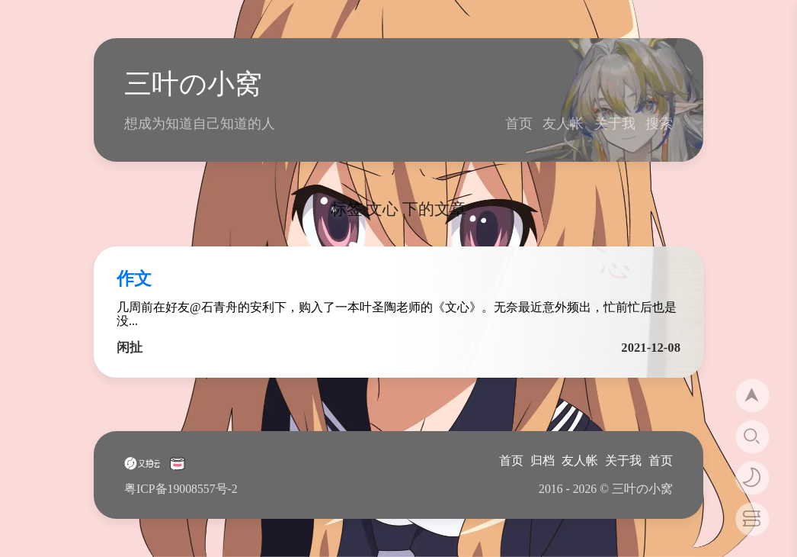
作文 (134, 278)
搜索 (659, 123)
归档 (542, 460)
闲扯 (129, 347)
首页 (519, 123)
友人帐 (563, 123)
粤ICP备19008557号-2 (181, 488)
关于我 (614, 123)
